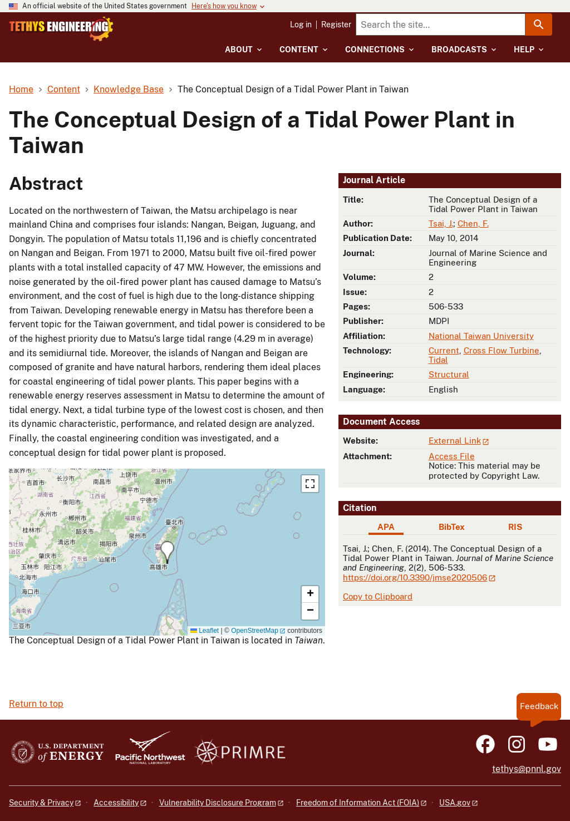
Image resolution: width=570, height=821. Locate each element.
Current (444, 350)
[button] (167, 552)
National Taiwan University (481, 336)
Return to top (36, 704)
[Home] (100, 29)
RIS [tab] (515, 527)
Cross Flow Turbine (501, 350)
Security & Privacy (41, 802)
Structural (449, 374)
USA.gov (454, 802)
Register (336, 24)
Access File (452, 456)
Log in (301, 24)
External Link (455, 440)
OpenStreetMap (254, 631)
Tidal (438, 360)
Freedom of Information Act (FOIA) (357, 802)
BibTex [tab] (452, 527)
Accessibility (116, 802)
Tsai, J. (441, 223)
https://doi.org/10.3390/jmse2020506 (415, 577)
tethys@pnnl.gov (526, 769)
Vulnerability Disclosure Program (217, 802)
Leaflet (204, 631)
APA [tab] (386, 527)
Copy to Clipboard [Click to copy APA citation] (377, 596)
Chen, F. (473, 223)
